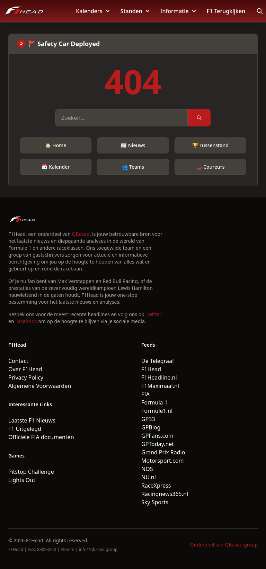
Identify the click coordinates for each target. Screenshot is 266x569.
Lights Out (21, 480)
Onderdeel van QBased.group (224, 544)
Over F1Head (25, 369)
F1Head (151, 369)
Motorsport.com (162, 460)
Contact (18, 361)
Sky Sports (154, 502)
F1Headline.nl (159, 377)
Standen (135, 11)
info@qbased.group (98, 549)
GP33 (148, 419)
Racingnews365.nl (164, 494)
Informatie (178, 11)
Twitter (154, 314)
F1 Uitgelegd (24, 429)
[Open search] (259, 11)
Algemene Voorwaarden (39, 386)
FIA (145, 394)
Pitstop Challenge (31, 471)
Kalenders (92, 11)
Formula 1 (154, 402)
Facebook (26, 321)
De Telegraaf (157, 361)
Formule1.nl (156, 411)
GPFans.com (157, 435)
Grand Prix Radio (163, 452)
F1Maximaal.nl (160, 386)
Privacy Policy (25, 377)
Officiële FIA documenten (41, 437)
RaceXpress (156, 485)
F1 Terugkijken (226, 11)
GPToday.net (157, 444)
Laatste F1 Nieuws (31, 420)
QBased (81, 234)
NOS (147, 469)
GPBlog (150, 427)
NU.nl (148, 477)
